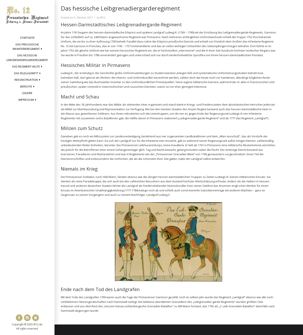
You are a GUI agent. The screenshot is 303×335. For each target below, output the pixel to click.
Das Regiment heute (26, 66)
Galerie (27, 93)
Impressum (26, 100)
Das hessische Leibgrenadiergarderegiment (27, 57)
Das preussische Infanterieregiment (26, 46)
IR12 (102, 17)
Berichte (26, 86)
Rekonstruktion (26, 80)
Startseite (27, 38)
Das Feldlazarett (26, 73)
